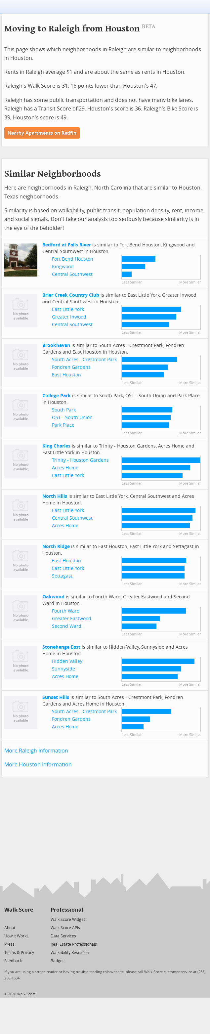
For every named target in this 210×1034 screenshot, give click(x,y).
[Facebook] (18, 919)
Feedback (13, 961)
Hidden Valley (67, 661)
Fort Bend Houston (72, 259)
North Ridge (56, 546)
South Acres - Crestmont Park (84, 360)
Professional (67, 910)
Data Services (63, 936)
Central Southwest (72, 274)
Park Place (63, 425)
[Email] (28, 919)
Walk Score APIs (65, 928)
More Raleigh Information (36, 751)
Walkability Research (70, 952)
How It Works (16, 936)
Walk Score (18, 910)
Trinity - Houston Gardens (80, 460)
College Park (56, 396)
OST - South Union (72, 417)
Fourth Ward (66, 611)
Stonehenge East (61, 647)
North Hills (54, 496)
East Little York (68, 309)
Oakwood (53, 597)
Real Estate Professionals (74, 944)
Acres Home (65, 468)
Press (9, 944)
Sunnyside (63, 669)
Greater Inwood (69, 317)
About (9, 928)
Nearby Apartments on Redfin (42, 133)
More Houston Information (38, 764)
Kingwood (63, 267)
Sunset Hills (55, 697)
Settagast (62, 576)
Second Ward (66, 626)
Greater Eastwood (71, 619)
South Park (64, 410)
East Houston (66, 375)
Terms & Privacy (19, 952)
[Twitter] (8, 919)
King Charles (56, 446)
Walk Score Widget (68, 919)
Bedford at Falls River (66, 245)
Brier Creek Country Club (70, 295)
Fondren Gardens (71, 367)
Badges (57, 961)
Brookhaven (56, 345)
